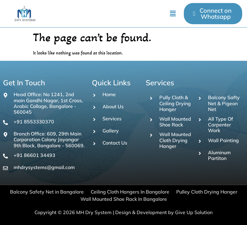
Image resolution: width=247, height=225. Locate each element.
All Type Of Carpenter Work (220, 124)
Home (109, 94)
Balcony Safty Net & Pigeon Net (224, 103)
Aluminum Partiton (219, 155)
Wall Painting (223, 140)
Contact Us (114, 143)
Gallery (110, 131)
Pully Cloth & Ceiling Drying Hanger (175, 103)
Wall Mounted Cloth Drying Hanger (175, 140)
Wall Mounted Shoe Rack (175, 122)
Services (112, 119)
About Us (113, 106)
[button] (172, 13)
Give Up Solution (194, 212)
